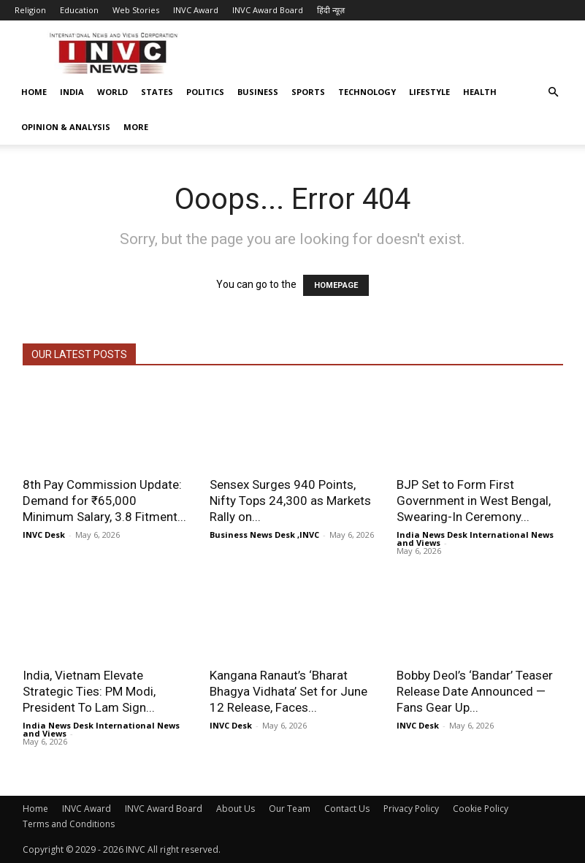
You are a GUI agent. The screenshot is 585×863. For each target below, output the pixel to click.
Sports (308, 91)
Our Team (289, 808)
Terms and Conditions (69, 824)
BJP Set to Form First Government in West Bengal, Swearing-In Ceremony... (474, 500)
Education (79, 9)
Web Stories (135, 9)
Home (34, 91)
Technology (367, 91)
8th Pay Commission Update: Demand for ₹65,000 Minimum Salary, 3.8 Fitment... (104, 500)
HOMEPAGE (336, 285)
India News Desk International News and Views (475, 538)
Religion (30, 9)
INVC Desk (44, 534)
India (72, 91)
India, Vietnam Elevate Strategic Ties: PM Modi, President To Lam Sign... (89, 691)
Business (257, 91)
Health (480, 91)
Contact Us (347, 808)
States (157, 91)
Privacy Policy (411, 808)
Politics (205, 91)
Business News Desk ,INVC (264, 534)
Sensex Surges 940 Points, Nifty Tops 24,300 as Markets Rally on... (290, 500)
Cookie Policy (480, 808)
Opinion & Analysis (65, 126)
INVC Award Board (267, 9)
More (135, 126)
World (112, 91)
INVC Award (195, 9)
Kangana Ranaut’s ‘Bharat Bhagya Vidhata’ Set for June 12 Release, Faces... (288, 691)
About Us (235, 808)
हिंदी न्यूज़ (331, 9)
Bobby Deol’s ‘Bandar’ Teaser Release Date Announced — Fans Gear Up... (475, 691)
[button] (552, 92)
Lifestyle (429, 91)
